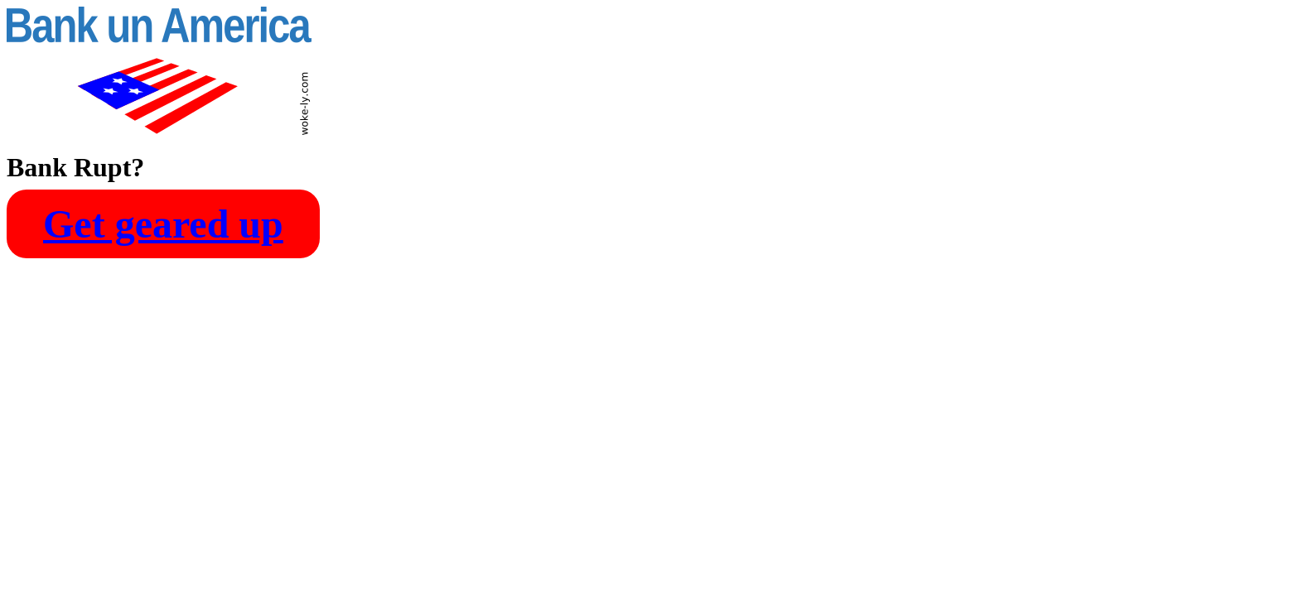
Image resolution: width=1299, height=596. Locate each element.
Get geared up (163, 224)
